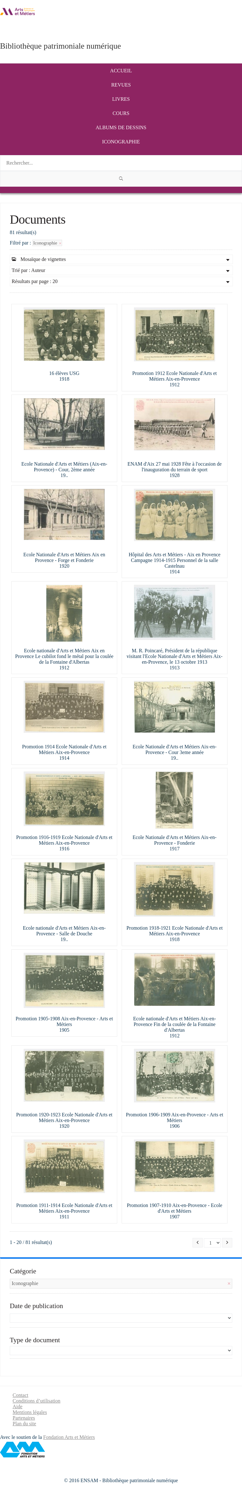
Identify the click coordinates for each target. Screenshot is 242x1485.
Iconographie (121, 141)
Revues (121, 85)
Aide (17, 1406)
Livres (121, 99)
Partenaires (24, 1418)
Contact (20, 1395)
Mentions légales (30, 1412)
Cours (120, 113)
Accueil (121, 70)
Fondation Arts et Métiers (69, 1437)
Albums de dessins (121, 127)
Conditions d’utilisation (36, 1401)
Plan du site (24, 1423)
